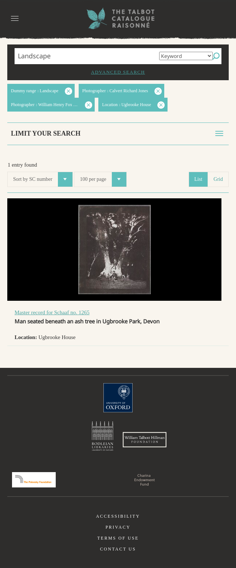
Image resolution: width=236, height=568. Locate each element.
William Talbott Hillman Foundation (144, 439)
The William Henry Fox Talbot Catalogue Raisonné (118, 18)
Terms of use (118, 538)
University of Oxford (118, 397)
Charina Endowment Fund (144, 480)
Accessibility (118, 516)
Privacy (118, 527)
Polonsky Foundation (34, 480)
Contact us (118, 549)
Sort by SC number (42, 179)
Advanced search (118, 72)
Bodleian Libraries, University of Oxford (102, 436)
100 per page (103, 179)
